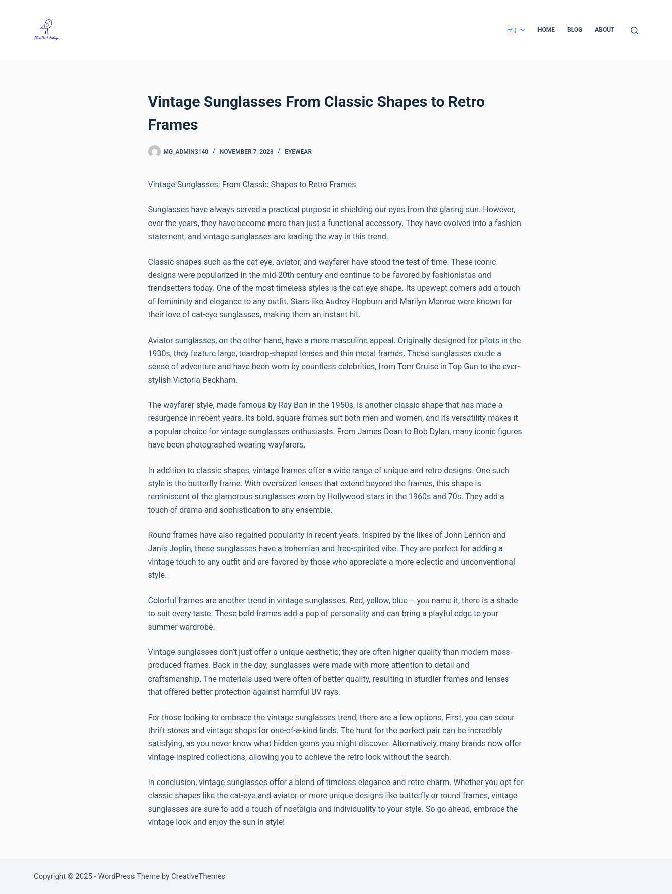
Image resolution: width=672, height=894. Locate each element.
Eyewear (298, 151)
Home (546, 29)
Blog (574, 29)
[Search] (634, 30)
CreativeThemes (198, 876)
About (604, 29)
